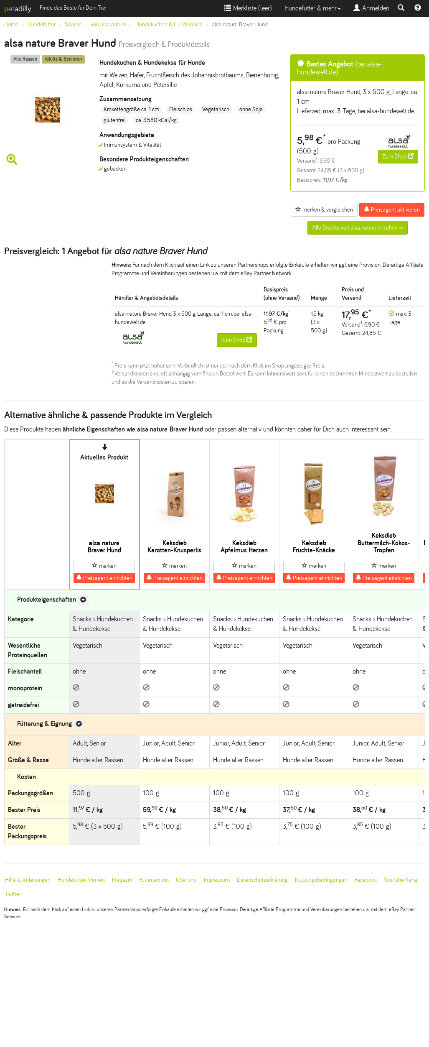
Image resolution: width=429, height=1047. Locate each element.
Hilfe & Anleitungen (28, 880)
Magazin (122, 880)
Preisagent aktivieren (392, 209)
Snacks (73, 24)
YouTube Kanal (401, 880)
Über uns (186, 880)
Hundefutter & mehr (312, 8)
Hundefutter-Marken (81, 880)
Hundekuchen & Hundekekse (169, 24)
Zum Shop (398, 156)
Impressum (217, 880)
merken (104, 565)
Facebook (366, 880)
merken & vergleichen (324, 209)
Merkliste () (248, 8)
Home (11, 24)
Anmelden (371, 8)
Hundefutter (42, 24)
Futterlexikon (154, 880)
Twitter (13, 894)
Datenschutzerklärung (262, 880)
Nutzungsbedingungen (321, 880)
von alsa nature (108, 24)
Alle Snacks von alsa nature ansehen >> (357, 228)
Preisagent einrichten (104, 578)
